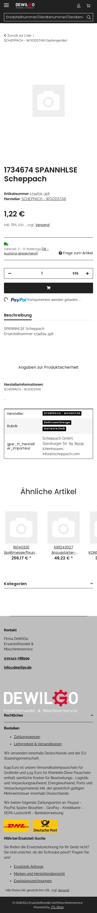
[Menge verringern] (9, 273)
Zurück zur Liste (19, 35)
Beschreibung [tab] (18, 315)
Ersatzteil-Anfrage (28, 867)
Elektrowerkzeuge (57, 422)
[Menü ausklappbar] (6, 3)
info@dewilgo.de (17, 667)
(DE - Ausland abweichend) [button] (26, 251)
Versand (42, 224)
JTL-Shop (57, 907)
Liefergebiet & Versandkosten (38, 744)
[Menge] (42, 273)
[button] (78, 5)
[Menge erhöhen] (87, 273)
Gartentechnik (54, 428)
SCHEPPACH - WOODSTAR (62, 413)
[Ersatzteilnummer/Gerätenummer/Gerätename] (89, 17)
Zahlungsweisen (27, 737)
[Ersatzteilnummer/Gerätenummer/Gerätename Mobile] (44, 17)
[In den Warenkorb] (8, 53)
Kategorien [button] (15, 584)
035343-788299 (16, 658)
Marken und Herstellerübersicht (39, 874)
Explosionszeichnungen (33, 881)
